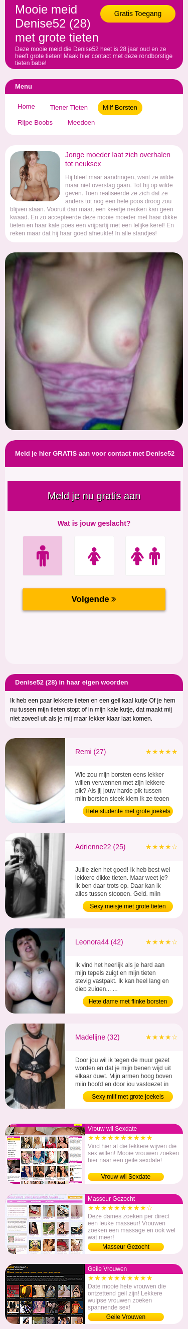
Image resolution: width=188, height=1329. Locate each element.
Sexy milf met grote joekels (127, 1096)
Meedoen (81, 122)
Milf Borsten (120, 107)
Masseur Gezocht (125, 1246)
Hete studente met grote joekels (127, 811)
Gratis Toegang (138, 14)
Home (26, 106)
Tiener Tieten (69, 107)
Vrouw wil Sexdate (125, 1176)
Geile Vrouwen (125, 1316)
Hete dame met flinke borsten (128, 1001)
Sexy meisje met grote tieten (127, 906)
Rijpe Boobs (35, 122)
